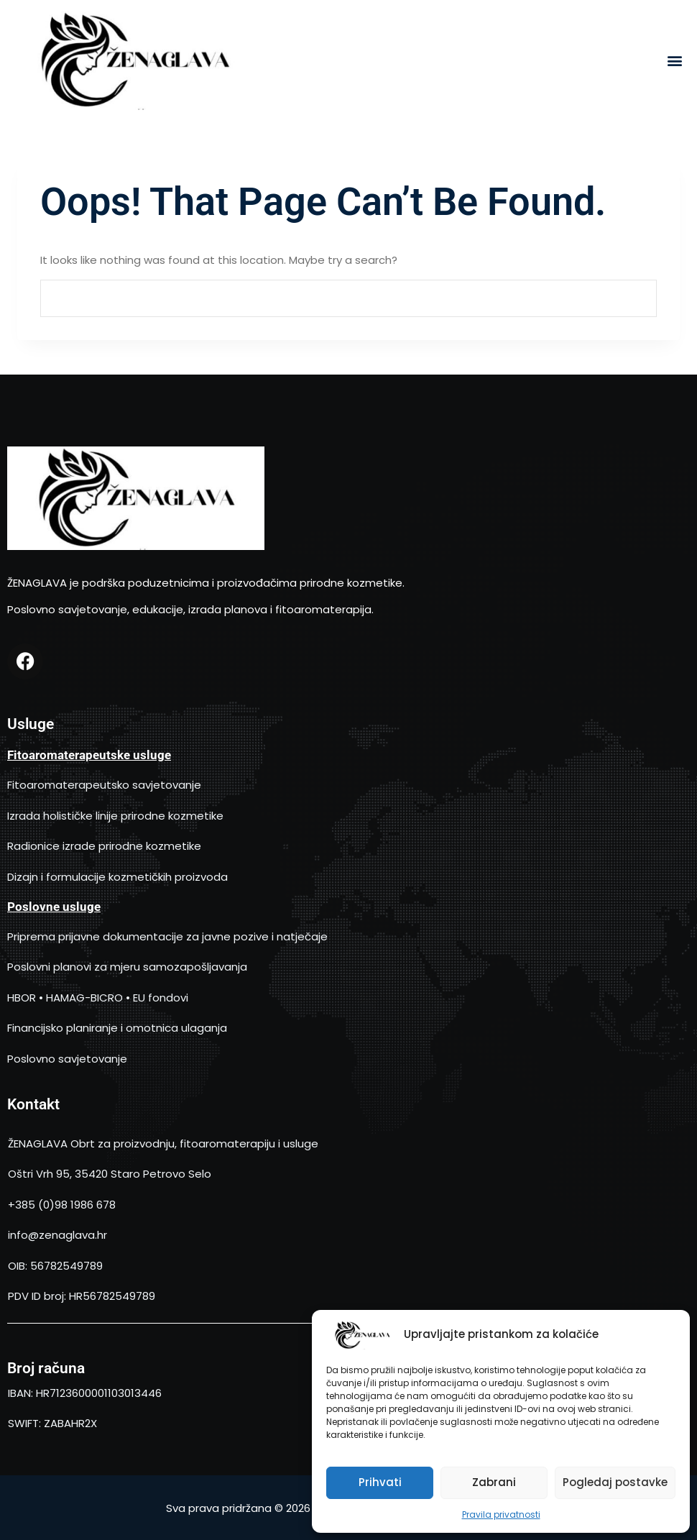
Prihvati (380, 1482)
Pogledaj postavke (615, 1482)
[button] (674, 60)
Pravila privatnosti (501, 1514)
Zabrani (494, 1482)
